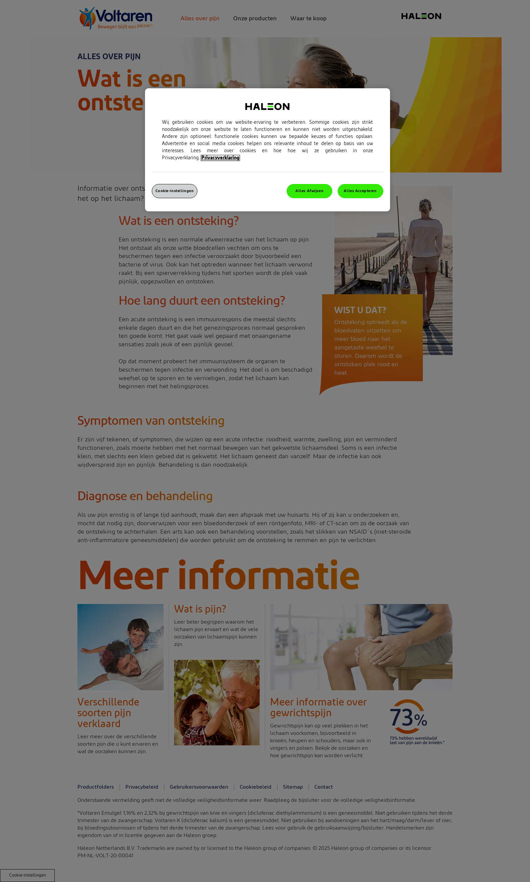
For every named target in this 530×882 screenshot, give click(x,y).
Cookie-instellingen (174, 191)
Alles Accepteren (360, 191)
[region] (267, 149)
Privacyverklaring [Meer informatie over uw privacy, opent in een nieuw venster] (220, 158)
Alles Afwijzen (309, 191)
